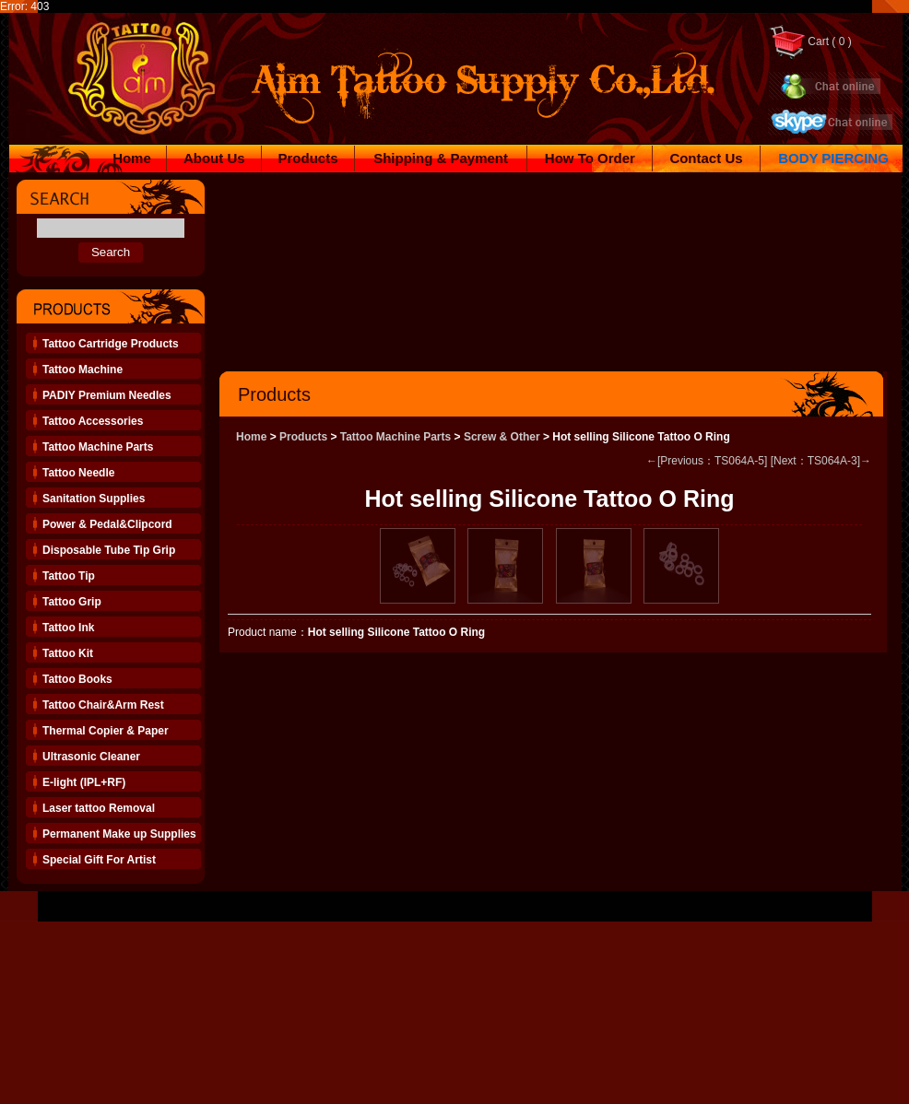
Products (308, 158)
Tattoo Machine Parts (395, 436)
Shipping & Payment (440, 158)
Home (131, 158)
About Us (214, 158)
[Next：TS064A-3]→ (821, 460)
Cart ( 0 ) (810, 41)
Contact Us (705, 158)
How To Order (590, 158)
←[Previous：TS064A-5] (706, 460)
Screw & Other (502, 436)
